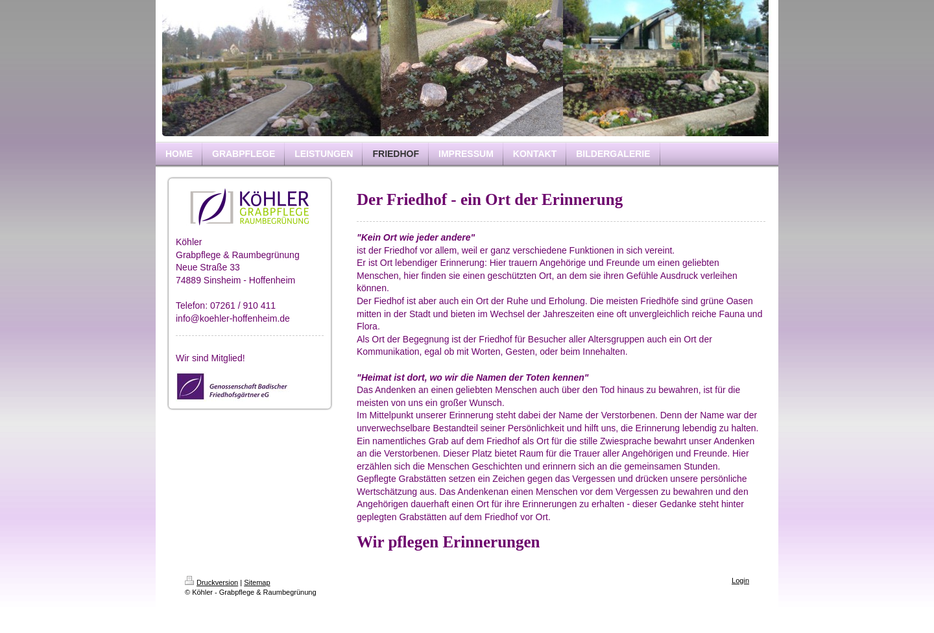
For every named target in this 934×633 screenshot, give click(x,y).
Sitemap (257, 582)
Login (740, 580)
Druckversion (211, 582)
